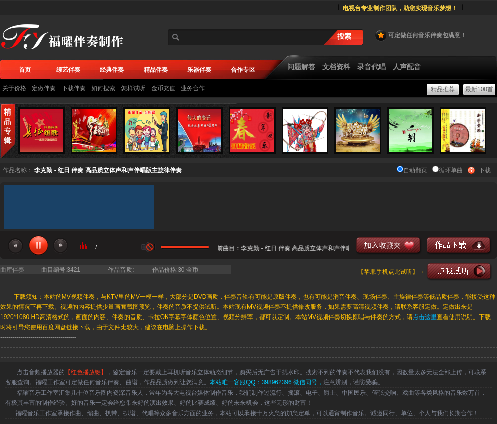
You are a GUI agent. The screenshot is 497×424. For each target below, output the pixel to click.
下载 (485, 170)
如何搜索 (103, 88)
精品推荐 (443, 89)
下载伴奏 (74, 88)
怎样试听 (133, 88)
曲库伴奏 (12, 269)
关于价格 (14, 88)
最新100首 (479, 89)
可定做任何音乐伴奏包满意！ (420, 35)
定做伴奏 (44, 88)
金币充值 (163, 88)
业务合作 (193, 88)
